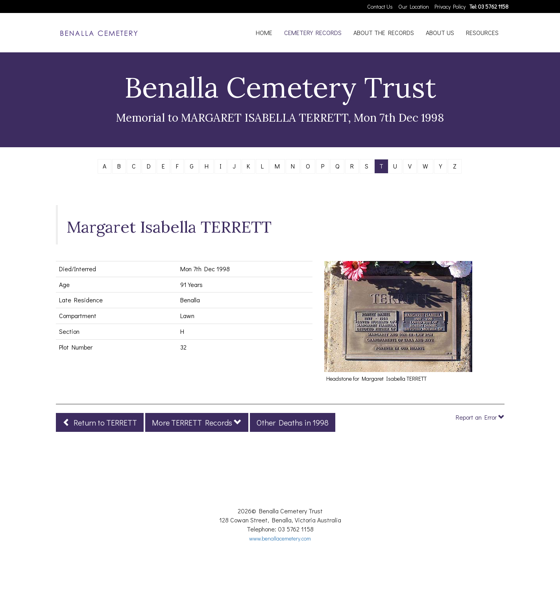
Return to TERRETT (100, 422)
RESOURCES (482, 32)
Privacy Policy (450, 6)
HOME (264, 32)
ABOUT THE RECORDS (383, 32)
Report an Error (480, 417)
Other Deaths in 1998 (293, 422)
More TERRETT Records (197, 422)
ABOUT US (440, 32)
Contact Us (380, 6)
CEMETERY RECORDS (313, 32)
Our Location (413, 6)
